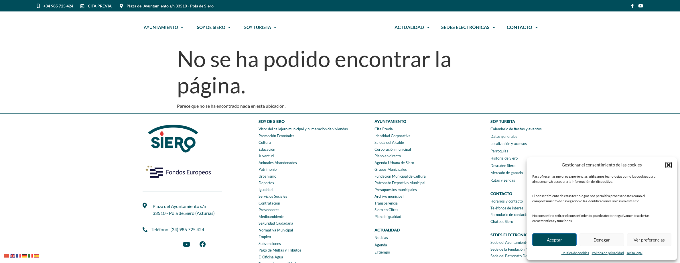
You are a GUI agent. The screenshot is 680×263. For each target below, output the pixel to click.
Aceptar (554, 239)
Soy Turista (260, 27)
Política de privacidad (608, 253)
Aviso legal (634, 253)
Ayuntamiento (163, 27)
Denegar (602, 239)
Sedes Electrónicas (468, 27)
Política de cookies (575, 253)
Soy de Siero (213, 27)
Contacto (522, 27)
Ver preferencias (649, 239)
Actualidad (412, 27)
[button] (668, 165)
